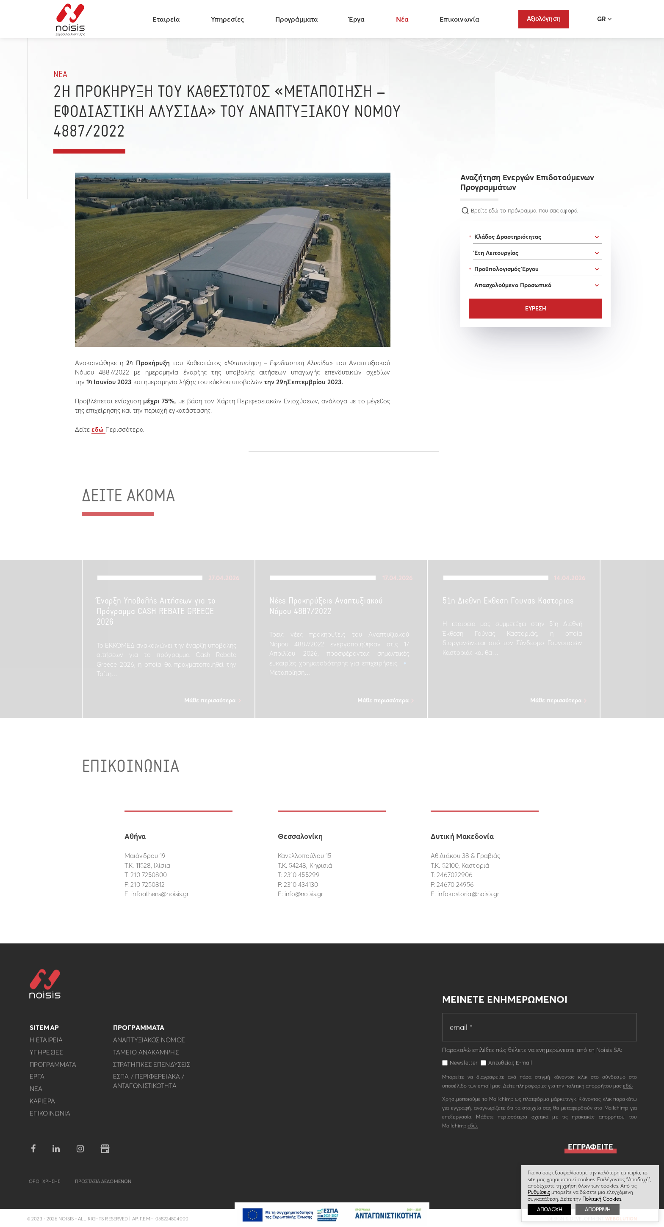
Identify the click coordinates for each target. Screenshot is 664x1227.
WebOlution (621, 1223)
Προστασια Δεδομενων (103, 1186)
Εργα (37, 1081)
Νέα (404, 19)
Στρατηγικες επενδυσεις (151, 1069)
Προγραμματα (53, 1069)
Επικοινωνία (461, 19)
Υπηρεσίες (229, 19)
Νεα (60, 74)
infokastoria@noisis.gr (468, 894)
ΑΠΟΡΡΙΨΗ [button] (597, 1209)
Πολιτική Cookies (601, 1199)
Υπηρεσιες (46, 1057)
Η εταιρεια (46, 1044)
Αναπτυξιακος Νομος (149, 1044)
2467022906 (455, 875)
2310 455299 (302, 875)
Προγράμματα (298, 19)
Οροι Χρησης (44, 1186)
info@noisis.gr (304, 894)
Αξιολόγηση (544, 18)
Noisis (72, 19)
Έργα (358, 19)
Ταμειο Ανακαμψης (146, 1057)
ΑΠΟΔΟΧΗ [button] (549, 1209)
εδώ (98, 429)
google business (105, 1153)
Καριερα (42, 1105)
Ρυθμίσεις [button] (539, 1192)
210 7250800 (148, 875)
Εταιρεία (168, 19)
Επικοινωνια (50, 1118)
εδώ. (473, 1130)
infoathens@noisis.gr (160, 894)
